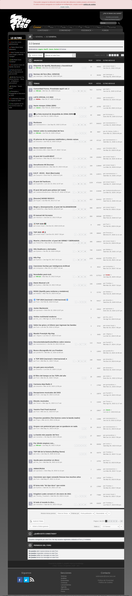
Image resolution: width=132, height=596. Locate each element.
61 (85, 91)
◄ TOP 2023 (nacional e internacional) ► (50, 359)
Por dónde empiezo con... (44, 443)
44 (78, 124)
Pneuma (108, 232)
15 (82, 158)
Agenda (63, 586)
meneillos (39, 504)
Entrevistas (65, 579)
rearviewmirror (40, 124)
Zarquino (39, 175)
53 (78, 200)
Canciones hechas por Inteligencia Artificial (51, 266)
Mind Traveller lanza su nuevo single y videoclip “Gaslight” (17, 54)
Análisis (63, 577)
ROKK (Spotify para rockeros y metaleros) (51, 291)
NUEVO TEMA (35, 55)
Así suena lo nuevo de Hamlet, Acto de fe (17, 66)
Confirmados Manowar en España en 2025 (17, 99)
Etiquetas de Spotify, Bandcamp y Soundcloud (52, 66)
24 (78, 243)
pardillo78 (39, 352)
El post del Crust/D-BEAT (44, 156)
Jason (51, 49)
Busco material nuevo (42, 148)
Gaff (107, 89)
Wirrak (38, 68)
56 (82, 217)
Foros (63, 590)
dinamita (39, 141)
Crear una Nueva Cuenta (112, 19)
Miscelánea (65, 588)
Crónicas (64, 581)
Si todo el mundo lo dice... (44, 502)
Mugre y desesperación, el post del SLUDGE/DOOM (54, 207)
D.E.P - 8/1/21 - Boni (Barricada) (46, 173)
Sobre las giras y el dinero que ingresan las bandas (54, 325)
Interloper (39, 76)
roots (107, 106)
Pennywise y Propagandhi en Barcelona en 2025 (17, 93)
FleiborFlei (39, 209)
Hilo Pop (37, 257)
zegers (40, 49)
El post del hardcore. (42, 182)
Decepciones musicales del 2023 (47, 393)
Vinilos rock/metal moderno (45, 317)
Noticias (64, 575)
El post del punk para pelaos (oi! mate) (49, 190)
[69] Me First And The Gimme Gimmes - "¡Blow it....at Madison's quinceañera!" (16, 80)
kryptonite (39, 184)
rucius (108, 444)
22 (85, 192)
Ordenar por (82, 513)
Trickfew (108, 283)
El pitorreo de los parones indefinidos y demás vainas (55, 139)
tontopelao (39, 268)
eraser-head (110, 66)
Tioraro (38, 403)
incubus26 (109, 97)
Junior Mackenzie (41, 308)
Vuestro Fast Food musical (44, 409)
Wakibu (108, 216)
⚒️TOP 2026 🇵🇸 (40, 224)
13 (85, 175)
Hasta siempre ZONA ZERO (45, 106)
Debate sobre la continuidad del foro (48, 131)
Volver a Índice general (39, 525)
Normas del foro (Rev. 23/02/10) (46, 74)
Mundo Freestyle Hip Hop (44, 333)
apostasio (39, 310)
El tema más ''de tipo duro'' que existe (49, 485)
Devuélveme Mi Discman (43, 165)
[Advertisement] (65, 18)
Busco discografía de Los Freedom (48, 350)
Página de (100, 55)
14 (78, 158)
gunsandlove (110, 384)
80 (78, 184)
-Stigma (38, 335)
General (39, 37)
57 (85, 217)
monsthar (39, 437)
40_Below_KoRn (111, 131)
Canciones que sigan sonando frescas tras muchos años (57, 477)
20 (78, 192)
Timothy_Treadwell (42, 496)
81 (82, 184)
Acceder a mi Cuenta (112, 17)
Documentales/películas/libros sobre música (52, 342)
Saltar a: (96, 525)
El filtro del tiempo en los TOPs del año (49, 376)
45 (82, 124)
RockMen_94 (110, 258)
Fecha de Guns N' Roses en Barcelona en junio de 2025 (16, 72)
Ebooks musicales (41, 401)
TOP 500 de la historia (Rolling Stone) (49, 452)
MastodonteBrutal (42, 167)
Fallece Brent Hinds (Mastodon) (16, 48)
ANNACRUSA (39, 468)
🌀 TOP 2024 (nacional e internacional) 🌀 (51, 300)
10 (85, 108)
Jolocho (108, 199)
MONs (38, 99)
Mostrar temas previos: (55, 513)
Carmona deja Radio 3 (43, 384)
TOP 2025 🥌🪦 (40, 232)
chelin (108, 376)
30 (78, 276)
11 (85, 167)
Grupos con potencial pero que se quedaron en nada (55, 426)
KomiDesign (79, 562)
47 (82, 251)
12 (82, 175)
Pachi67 (108, 342)
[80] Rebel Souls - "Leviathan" (15, 61)
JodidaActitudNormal (43, 192)
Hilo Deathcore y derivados (44, 249)
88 (85, 260)
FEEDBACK (87, 30)
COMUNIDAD (65, 30)
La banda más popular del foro (46, 435)
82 (85, 184)
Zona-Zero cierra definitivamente (15, 43)
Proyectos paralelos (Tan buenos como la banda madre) (56, 418)
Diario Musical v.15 (41, 283)
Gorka (56, 49)
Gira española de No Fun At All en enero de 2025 (16, 105)
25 (82, 243)
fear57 (46, 49)
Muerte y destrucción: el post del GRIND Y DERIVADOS (56, 241)
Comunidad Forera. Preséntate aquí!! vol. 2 (51, 89)
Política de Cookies (106, 581)
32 (85, 276)
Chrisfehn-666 (40, 150)
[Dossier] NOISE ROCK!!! (44, 198)
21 (82, 192)
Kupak (38, 200)
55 (85, 200)
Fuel (37, 116)
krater (108, 275)
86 (78, 260)
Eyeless (38, 251)
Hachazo (39, 158)
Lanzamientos (66, 584)
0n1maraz (109, 114)
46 (85, 124)
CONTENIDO (44, 30)
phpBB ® (60, 562)
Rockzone (38, 122)
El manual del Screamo (43, 215)
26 (85, 243)
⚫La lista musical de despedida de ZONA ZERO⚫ (54, 114)
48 (85, 251)
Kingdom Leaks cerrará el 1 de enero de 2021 (52, 494)
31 (82, 276)
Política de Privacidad (105, 579)
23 (122, 55)
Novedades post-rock (42, 274)
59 (78, 91)
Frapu (38, 420)
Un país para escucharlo (43, 367)
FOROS (105, 30)
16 (85, 158)
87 (82, 260)
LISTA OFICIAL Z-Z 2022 (43, 97)
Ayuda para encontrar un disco (46, 460)
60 (82, 91)
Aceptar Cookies (64, 7)
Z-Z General (51, 37)
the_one (38, 319)
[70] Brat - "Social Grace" (15, 87)
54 (82, 200)
